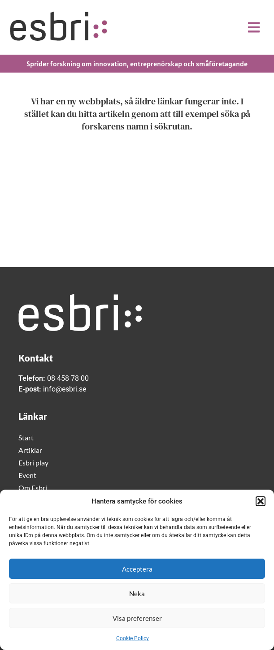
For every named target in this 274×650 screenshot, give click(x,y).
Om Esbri (32, 487)
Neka (137, 594)
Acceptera (137, 569)
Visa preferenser (137, 618)
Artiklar (30, 450)
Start (26, 437)
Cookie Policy (132, 638)
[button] (260, 501)
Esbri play (33, 462)
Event (27, 475)
